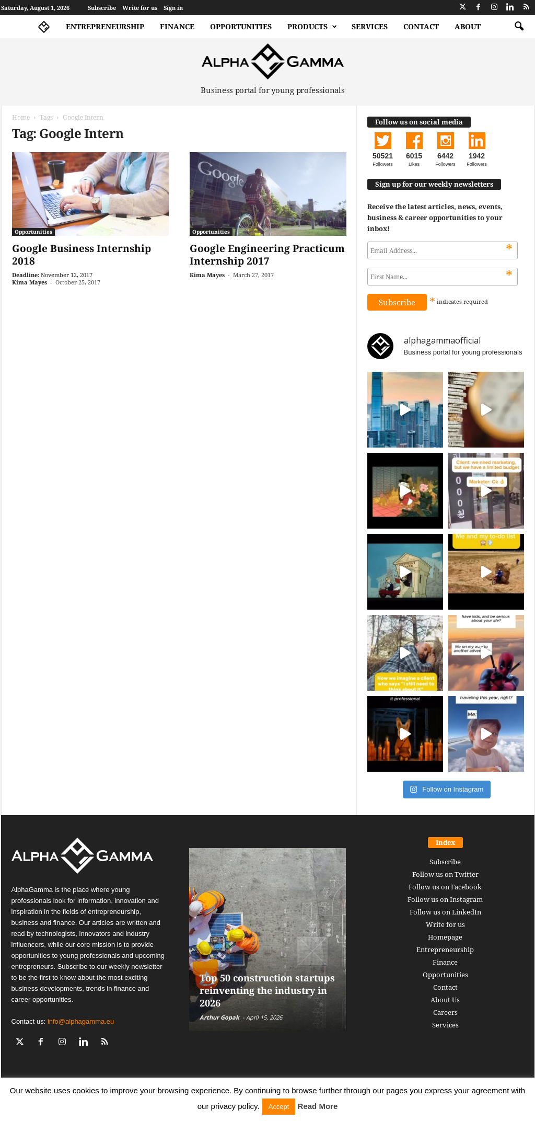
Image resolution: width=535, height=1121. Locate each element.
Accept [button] (279, 1107)
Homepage (445, 937)
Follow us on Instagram (445, 899)
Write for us (139, 8)
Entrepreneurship (105, 26)
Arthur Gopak (219, 1017)
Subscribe (102, 8)
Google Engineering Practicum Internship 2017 (267, 255)
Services (370, 26)
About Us (445, 999)
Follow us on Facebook (445, 886)
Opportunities (241, 26)
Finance (177, 26)
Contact (421, 26)
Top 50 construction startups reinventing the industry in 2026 (267, 990)
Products (312, 26)
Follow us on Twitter (445, 874)
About (468, 26)
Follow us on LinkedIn (445, 912)
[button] (518, 26)
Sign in (173, 8)
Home (21, 117)
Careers (445, 1012)
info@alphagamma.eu (81, 1021)
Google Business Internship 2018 (81, 255)
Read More (318, 1106)
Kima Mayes (29, 282)
